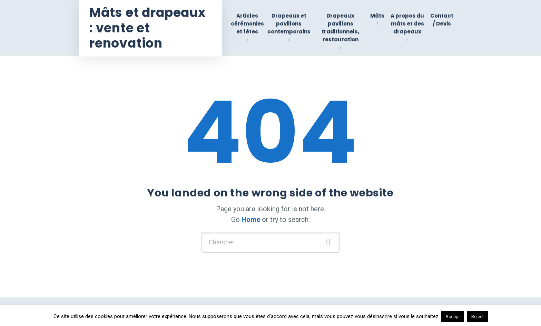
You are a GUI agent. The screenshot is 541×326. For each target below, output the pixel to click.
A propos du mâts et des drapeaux (407, 23)
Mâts (377, 15)
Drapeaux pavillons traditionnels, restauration (340, 27)
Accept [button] (452, 316)
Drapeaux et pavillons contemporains (289, 23)
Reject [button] (477, 316)
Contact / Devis (441, 19)
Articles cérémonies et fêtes (247, 23)
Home (251, 219)
